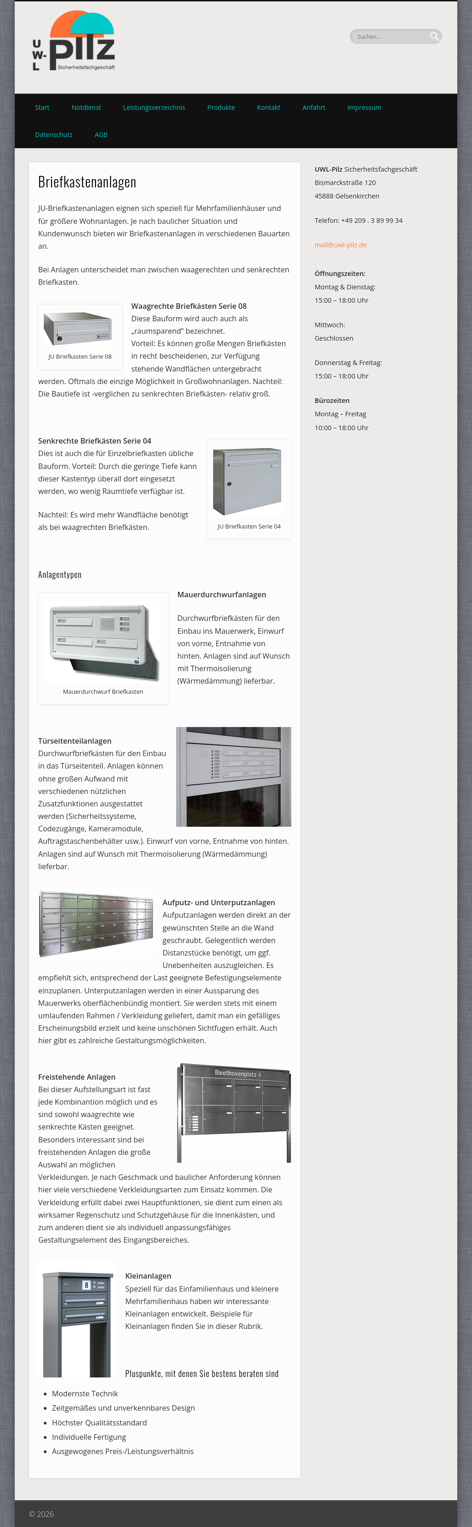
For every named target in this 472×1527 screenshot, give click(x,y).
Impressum (365, 107)
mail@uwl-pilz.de (341, 244)
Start (42, 107)
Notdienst (86, 107)
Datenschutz (53, 134)
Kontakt (269, 107)
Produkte (221, 107)
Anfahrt (313, 107)
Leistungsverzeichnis (154, 107)
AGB (100, 134)
